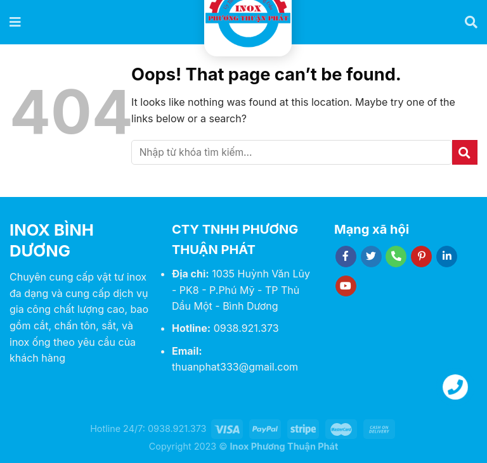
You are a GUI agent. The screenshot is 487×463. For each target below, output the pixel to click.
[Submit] (464, 152)
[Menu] (16, 22)
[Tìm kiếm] (471, 22)
